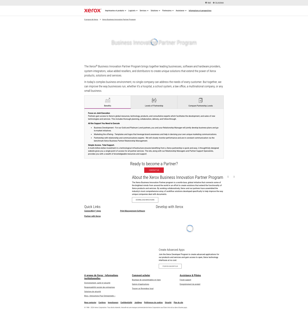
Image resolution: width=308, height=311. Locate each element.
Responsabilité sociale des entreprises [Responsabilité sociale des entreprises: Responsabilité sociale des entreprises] (99, 287)
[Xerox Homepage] (93, 10)
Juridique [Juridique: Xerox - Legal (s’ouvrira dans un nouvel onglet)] (138, 302)
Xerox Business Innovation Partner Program (119, 19)
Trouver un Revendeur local (143, 288)
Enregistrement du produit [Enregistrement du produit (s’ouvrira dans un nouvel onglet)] (190, 284)
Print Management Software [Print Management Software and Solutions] (132, 211)
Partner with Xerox (92, 216)
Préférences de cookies (153, 302)
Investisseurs (113, 302)
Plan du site (178, 302)
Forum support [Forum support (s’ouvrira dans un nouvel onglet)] (185, 280)
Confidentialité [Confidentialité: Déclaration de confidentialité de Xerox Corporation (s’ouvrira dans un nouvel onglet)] (126, 302)
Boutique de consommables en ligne (146, 280)
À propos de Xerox (91, 19)
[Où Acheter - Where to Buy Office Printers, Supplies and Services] (218, 2)
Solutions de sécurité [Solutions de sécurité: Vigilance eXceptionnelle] (92, 291)
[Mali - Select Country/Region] (208, 2)
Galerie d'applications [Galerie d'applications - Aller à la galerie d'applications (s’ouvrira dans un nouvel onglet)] (140, 284)
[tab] (107, 102)
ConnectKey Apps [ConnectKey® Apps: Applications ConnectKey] (92, 211)
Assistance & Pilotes (190, 275)
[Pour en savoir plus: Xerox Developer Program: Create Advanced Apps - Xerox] (190, 241)
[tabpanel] (154, 133)
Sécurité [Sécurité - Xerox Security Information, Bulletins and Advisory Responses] (168, 302)
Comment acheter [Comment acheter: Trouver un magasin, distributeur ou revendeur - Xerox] (141, 275)
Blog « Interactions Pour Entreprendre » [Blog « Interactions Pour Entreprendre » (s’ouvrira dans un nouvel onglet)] (99, 296)
